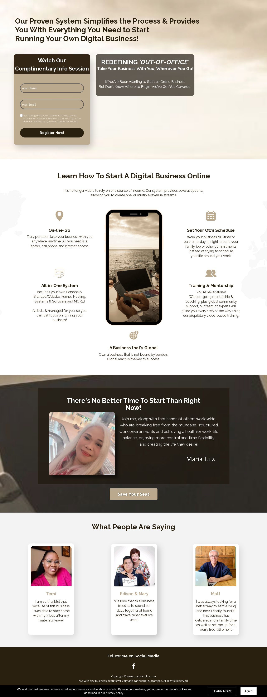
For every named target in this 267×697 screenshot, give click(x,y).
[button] (133, 494)
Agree (248, 691)
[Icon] (133, 666)
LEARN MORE (222, 691)
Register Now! (52, 132)
